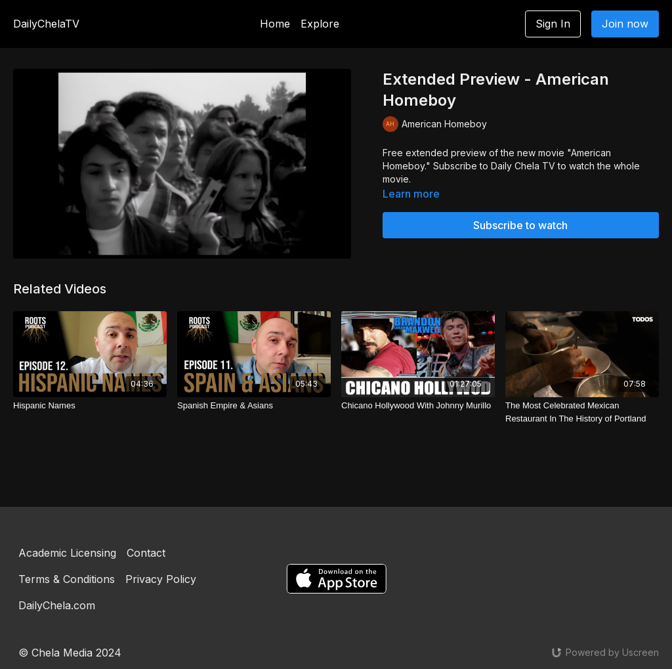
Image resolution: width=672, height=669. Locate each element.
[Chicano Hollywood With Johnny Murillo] (418, 405)
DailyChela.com (56, 605)
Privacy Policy (160, 579)
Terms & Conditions (66, 579)
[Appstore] (336, 578)
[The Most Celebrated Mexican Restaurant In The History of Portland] (582, 412)
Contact (146, 552)
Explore (320, 23)
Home (275, 23)
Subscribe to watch (520, 225)
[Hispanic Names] (90, 405)
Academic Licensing (67, 552)
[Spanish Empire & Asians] (254, 405)
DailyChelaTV (46, 23)
